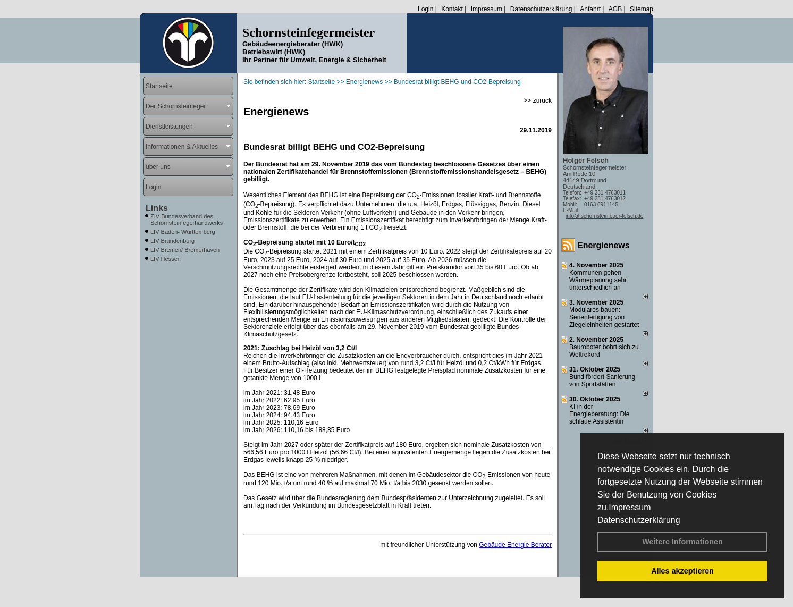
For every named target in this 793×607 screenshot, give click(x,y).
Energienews (603, 245)
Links (157, 208)
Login (425, 9)
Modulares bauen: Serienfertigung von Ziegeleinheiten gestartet (604, 317)
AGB (615, 9)
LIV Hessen (165, 259)
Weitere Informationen (682, 541)
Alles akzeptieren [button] (682, 571)
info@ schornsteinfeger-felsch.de (604, 216)
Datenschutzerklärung (638, 520)
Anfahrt (590, 9)
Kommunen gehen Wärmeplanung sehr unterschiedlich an (598, 280)
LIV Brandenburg (172, 241)
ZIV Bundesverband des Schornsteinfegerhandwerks (186, 219)
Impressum (630, 507)
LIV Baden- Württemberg (182, 232)
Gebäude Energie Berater (515, 545)
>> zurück (538, 100)
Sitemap (641, 9)
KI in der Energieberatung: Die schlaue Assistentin (599, 414)
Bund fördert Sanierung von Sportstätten (602, 380)
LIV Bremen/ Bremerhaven (185, 250)
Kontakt (452, 9)
